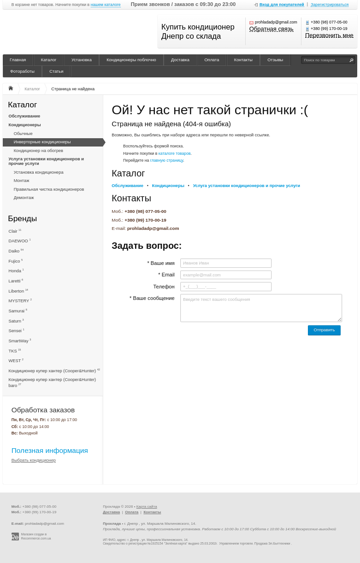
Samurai (18, 310)
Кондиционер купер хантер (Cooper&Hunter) (54, 370)
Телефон (163, 286)
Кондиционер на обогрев (38, 150)
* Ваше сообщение (152, 298)
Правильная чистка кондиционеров (49, 189)
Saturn (16, 320)
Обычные (23, 133)
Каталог (49, 60)
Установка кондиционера (39, 172)
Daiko (16, 250)
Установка (81, 60)
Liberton (18, 290)
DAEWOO (20, 240)
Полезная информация (50, 450)
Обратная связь (271, 29)
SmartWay (20, 340)
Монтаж (22, 180)
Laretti (16, 280)
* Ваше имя (160, 263)
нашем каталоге (106, 5)
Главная (18, 60)
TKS (15, 350)
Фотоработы (22, 71)
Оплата (211, 60)
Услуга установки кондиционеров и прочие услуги (46, 161)
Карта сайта (146, 506)
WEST (16, 360)
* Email (166, 274)
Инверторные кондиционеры (42, 142)
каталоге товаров (175, 153)
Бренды (22, 218)
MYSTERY (20, 300)
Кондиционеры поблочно (131, 60)
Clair (15, 231)
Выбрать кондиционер (34, 460)
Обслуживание (25, 116)
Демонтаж (24, 197)
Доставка (180, 60)
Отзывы (275, 60)
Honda (16, 270)
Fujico (16, 261)
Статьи (56, 71)
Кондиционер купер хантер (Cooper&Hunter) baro (52, 382)
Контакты (243, 60)
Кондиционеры (25, 125)
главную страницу (166, 160)
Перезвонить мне (329, 35)
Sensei (16, 330)
